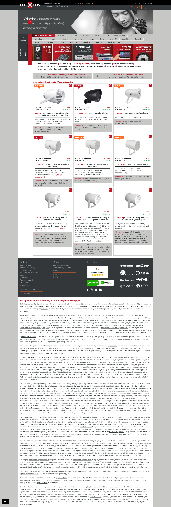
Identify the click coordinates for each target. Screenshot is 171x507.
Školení (22, 275)
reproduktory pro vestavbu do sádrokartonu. (68, 502)
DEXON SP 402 (109, 320)
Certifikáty (24, 282)
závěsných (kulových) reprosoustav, (114, 328)
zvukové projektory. (116, 432)
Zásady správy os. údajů (62, 268)
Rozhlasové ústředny (77, 66)
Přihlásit (138, 3)
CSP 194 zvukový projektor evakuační (93, 165)
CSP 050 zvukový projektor (93, 113)
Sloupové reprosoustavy (123, 64)
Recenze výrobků (26, 280)
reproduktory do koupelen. (57, 499)
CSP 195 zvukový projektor (133, 164)
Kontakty (88, 3)
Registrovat (147, 3)
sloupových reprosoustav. (62, 325)
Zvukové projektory (81, 64)
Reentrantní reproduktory (101, 64)
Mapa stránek (25, 294)
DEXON (125, 453)
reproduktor (112, 346)
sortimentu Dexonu (28, 337)
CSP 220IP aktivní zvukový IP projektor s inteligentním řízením (92, 219)
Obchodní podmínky (61, 265)
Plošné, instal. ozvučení (48, 82)
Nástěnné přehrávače (96, 66)
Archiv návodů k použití (29, 273)
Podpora (77, 3)
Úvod (35, 82)
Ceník (55, 270)
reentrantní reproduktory (38, 460)
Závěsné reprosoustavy (46, 66)
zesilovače (104, 304)
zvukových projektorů (133, 325)
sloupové (145, 453)
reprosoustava (145, 304)
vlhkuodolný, (34, 474)
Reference (23, 278)
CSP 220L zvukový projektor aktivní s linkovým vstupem (133, 219)
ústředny (44, 309)
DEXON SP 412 (95, 497)
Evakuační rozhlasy (61, 69)
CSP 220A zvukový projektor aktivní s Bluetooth (52, 219)
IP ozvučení (111, 66)
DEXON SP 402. (86, 427)
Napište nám (58, 275)
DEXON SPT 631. (122, 494)
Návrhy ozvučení (26, 265)
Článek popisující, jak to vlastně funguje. (119, 76)
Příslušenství (76, 69)
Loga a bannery (26, 285)
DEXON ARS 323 (108, 494)
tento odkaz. (118, 357)
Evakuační (23, 357)
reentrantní (24, 455)
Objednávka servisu (27, 289)
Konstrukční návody (27, 268)
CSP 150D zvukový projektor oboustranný (53, 165)
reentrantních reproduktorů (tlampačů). (35, 328)
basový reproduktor (62, 403)
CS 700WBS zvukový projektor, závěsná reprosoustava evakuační (52, 114)
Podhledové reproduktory (47, 64)
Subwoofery (62, 66)
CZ (150, 7)
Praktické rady (25, 270)
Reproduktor (24, 374)
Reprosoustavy (65, 64)
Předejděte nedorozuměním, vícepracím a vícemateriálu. (62, 76)
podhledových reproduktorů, (105, 499)
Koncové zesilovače (44, 69)
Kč (144, 7)
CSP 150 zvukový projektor (133, 113)
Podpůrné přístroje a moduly (129, 66)
